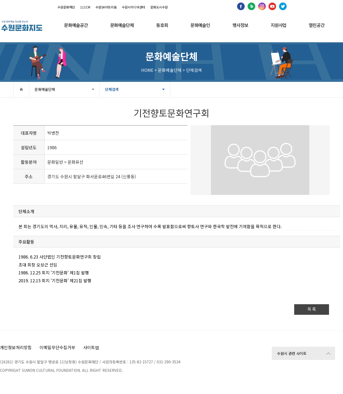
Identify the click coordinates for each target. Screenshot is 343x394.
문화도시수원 (159, 7)
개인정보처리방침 (16, 347)
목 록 (311, 309)
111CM (85, 7)
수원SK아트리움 (106, 7)
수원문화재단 (66, 7)
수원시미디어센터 (133, 7)
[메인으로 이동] (22, 25)
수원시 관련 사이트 (292, 353)
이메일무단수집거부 (57, 347)
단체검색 (110, 89)
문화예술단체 (45, 89)
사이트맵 (91, 347)
